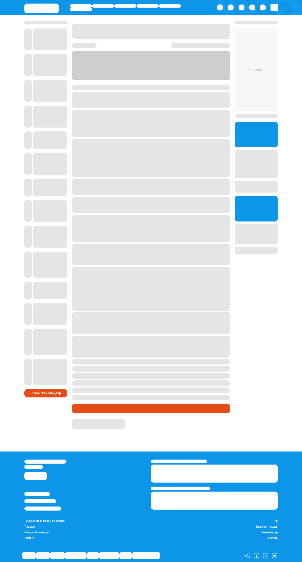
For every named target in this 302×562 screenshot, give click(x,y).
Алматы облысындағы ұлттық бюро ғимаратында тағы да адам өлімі (145, 382)
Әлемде (125, 6)
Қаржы (103, 6)
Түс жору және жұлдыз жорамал (44, 521)
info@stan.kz (33, 467)
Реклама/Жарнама (40, 501)
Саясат (81, 6)
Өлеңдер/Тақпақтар (36, 532)
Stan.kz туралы (37, 494)
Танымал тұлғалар (267, 526)
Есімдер (29, 538)
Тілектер (29, 526)
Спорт (170, 6)
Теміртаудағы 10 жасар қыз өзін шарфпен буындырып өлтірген (139, 389)
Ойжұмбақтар (269, 532)
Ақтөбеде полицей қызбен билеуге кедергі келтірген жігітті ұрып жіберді (148, 375)
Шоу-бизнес (80, 9)
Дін (276, 521)
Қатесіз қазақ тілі (146, 555)
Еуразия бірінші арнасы (123, 87)
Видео (126, 555)
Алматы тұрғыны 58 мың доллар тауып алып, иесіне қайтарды (139, 368)
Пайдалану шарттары (42, 509)
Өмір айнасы (148, 6)
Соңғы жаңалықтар (46, 393)
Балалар (272, 538)
